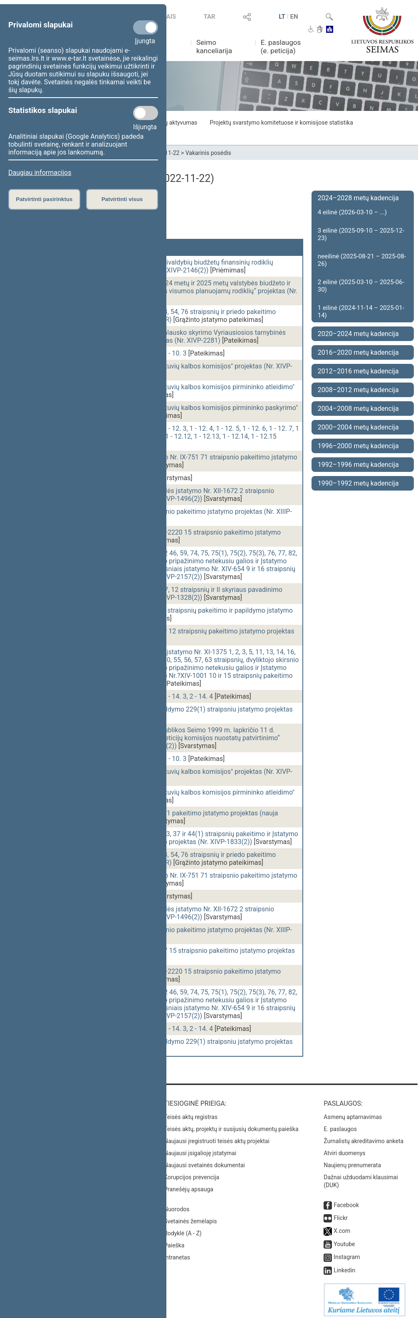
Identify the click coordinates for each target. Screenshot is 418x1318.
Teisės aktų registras (191, 1112)
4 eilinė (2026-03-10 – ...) (352, 212)
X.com (342, 1226)
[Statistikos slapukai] (145, 113)
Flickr (341, 1213)
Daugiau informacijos (39, 173)
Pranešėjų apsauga (188, 1185)
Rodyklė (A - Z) (183, 1229)
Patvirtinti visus (122, 199)
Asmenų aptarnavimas (353, 1112)
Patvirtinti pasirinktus (44, 199)
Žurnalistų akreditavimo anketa (363, 1137)
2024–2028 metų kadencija (358, 198)
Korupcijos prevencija (191, 1173)
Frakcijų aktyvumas (172, 122)
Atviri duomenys (344, 1149)
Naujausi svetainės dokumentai (204, 1161)
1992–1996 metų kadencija (358, 465)
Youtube (344, 1240)
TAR (209, 16)
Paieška (174, 1241)
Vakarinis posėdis (208, 153)
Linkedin (344, 1266)
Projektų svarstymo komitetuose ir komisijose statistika (281, 122)
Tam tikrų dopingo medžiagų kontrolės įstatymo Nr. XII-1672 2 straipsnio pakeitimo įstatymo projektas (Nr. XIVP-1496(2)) (167, 495)
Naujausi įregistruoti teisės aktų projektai (217, 1137)
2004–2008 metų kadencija (358, 408)
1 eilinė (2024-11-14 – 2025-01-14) (361, 311)
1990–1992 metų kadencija (358, 483)
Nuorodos (176, 1205)
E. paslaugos (340, 1125)
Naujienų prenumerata (352, 1161)
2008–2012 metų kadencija (358, 390)
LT (282, 16)
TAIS (169, 16)
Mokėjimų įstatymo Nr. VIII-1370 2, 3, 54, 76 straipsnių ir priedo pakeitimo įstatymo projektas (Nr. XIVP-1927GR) (168, 316)
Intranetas (177, 1253)
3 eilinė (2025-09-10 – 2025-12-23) (361, 234)
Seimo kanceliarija (214, 46)
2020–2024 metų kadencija (358, 334)
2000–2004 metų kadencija (358, 427)
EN (294, 16)
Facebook (346, 1201)
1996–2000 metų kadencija (358, 446)
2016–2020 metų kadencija (358, 352)
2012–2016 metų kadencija (358, 371)
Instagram (347, 1252)
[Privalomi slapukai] (145, 27)
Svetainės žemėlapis (190, 1217)
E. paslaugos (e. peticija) (281, 46)
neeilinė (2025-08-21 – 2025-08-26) (362, 260)
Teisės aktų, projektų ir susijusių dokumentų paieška (231, 1125)
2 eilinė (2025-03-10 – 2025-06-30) (361, 285)
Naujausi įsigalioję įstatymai (200, 1149)
